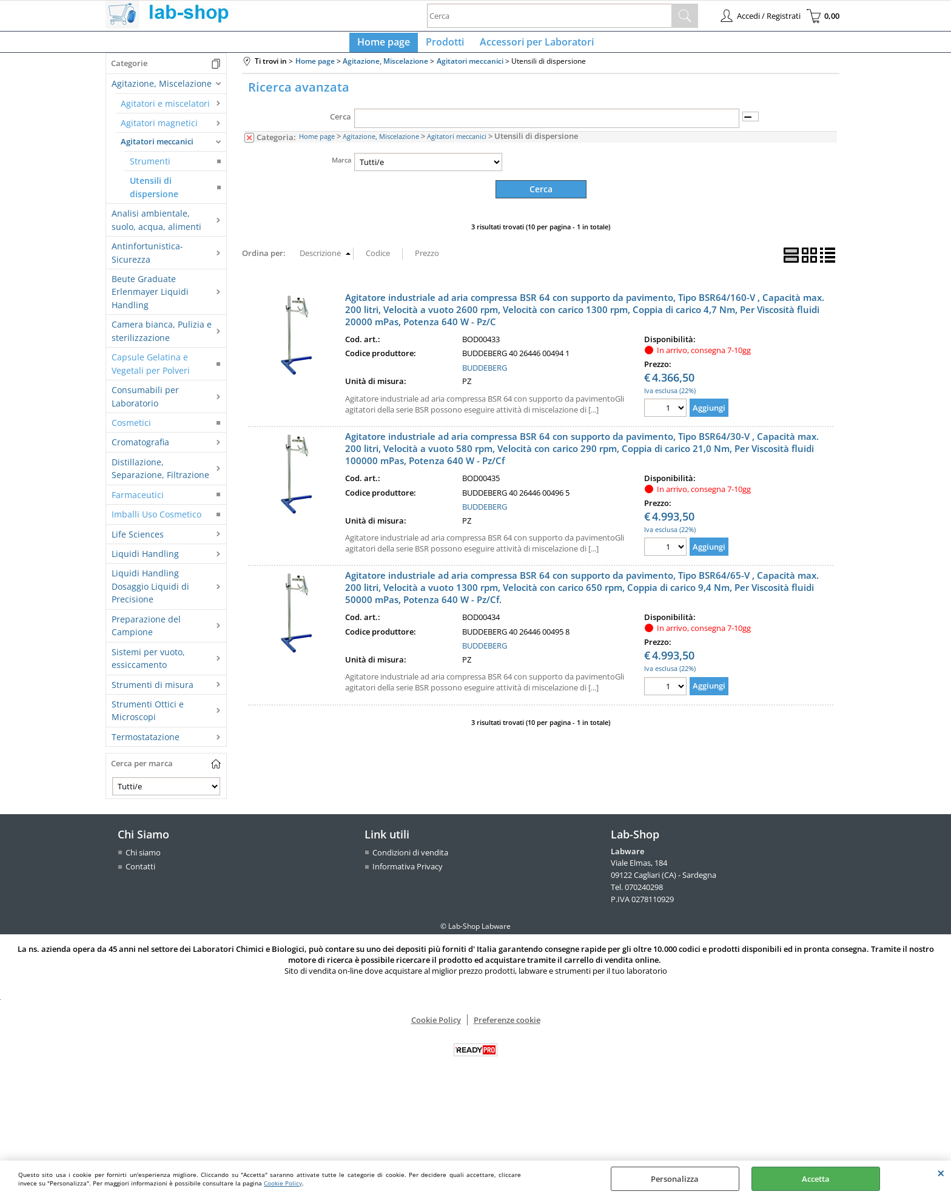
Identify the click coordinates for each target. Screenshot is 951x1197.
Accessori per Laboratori (533, 45)
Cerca (340, 123)
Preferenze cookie (507, 1026)
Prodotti (445, 45)
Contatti (140, 873)
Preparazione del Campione (146, 632)
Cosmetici (131, 430)
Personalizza (675, 1178)
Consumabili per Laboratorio (145, 403)
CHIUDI (941, 1173)
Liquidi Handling (145, 561)
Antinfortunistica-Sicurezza (147, 260)
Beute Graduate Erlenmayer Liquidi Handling (150, 299)
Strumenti (150, 168)
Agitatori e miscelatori (165, 110)
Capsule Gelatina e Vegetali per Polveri (151, 371)
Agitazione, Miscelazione (162, 90)
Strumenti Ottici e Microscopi (148, 718)
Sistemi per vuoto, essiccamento (148, 665)
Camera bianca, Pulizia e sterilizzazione (162, 338)
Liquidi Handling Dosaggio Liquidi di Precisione (150, 593)
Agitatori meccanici (157, 148)
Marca (341, 166)
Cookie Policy (283, 1183)
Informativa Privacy (407, 873)
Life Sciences (138, 541)
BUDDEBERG (484, 373)
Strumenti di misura (152, 691)
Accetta (816, 1178)
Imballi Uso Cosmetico (156, 521)
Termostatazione (146, 743)
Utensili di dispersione (154, 194)
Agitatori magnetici (159, 130)
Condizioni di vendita (410, 859)
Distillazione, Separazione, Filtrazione (160, 475)
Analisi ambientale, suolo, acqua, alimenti (156, 227)
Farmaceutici (138, 501)
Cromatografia (140, 449)
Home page (387, 45)
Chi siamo (143, 859)
